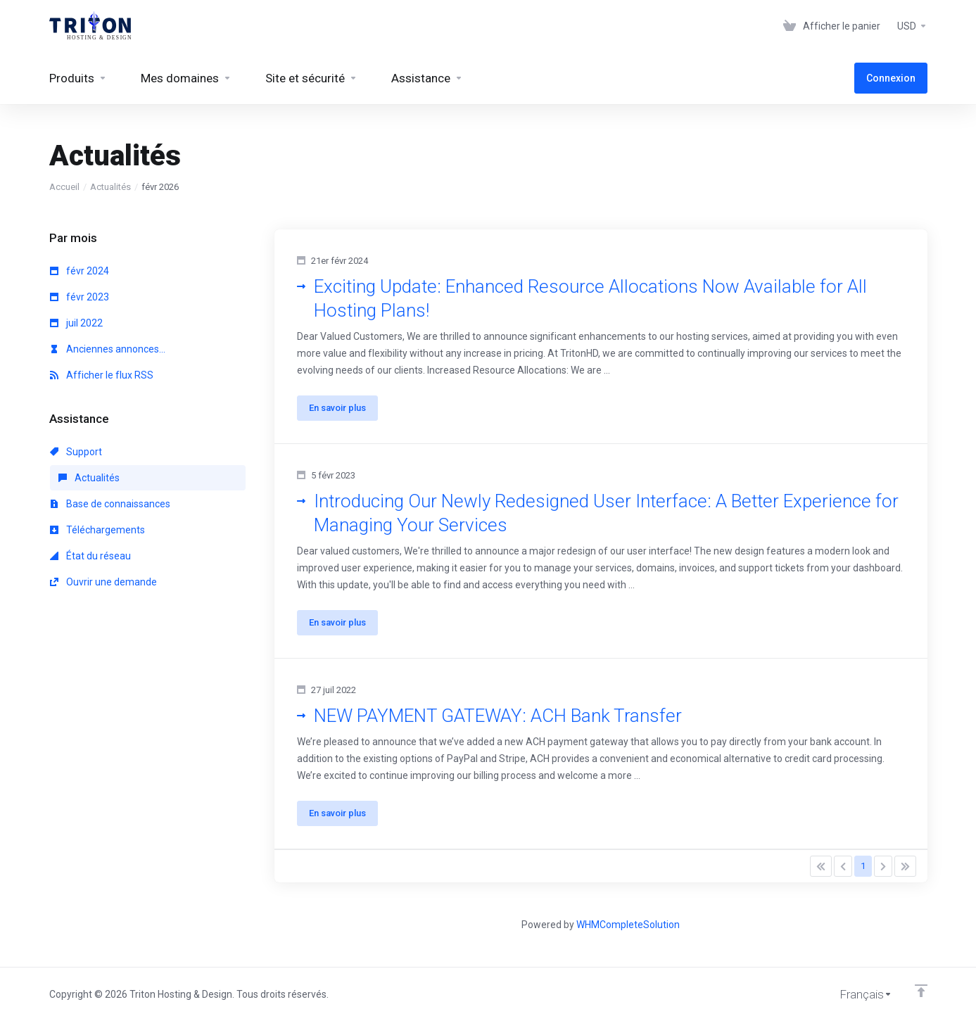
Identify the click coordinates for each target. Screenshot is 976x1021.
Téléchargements (97, 529)
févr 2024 (79, 271)
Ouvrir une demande (103, 582)
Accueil (64, 187)
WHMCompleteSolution (628, 924)
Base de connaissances (110, 503)
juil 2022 (76, 323)
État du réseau (90, 556)
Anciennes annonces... (107, 349)
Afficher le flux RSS (101, 375)
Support (76, 451)
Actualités (110, 187)
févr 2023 (79, 297)
